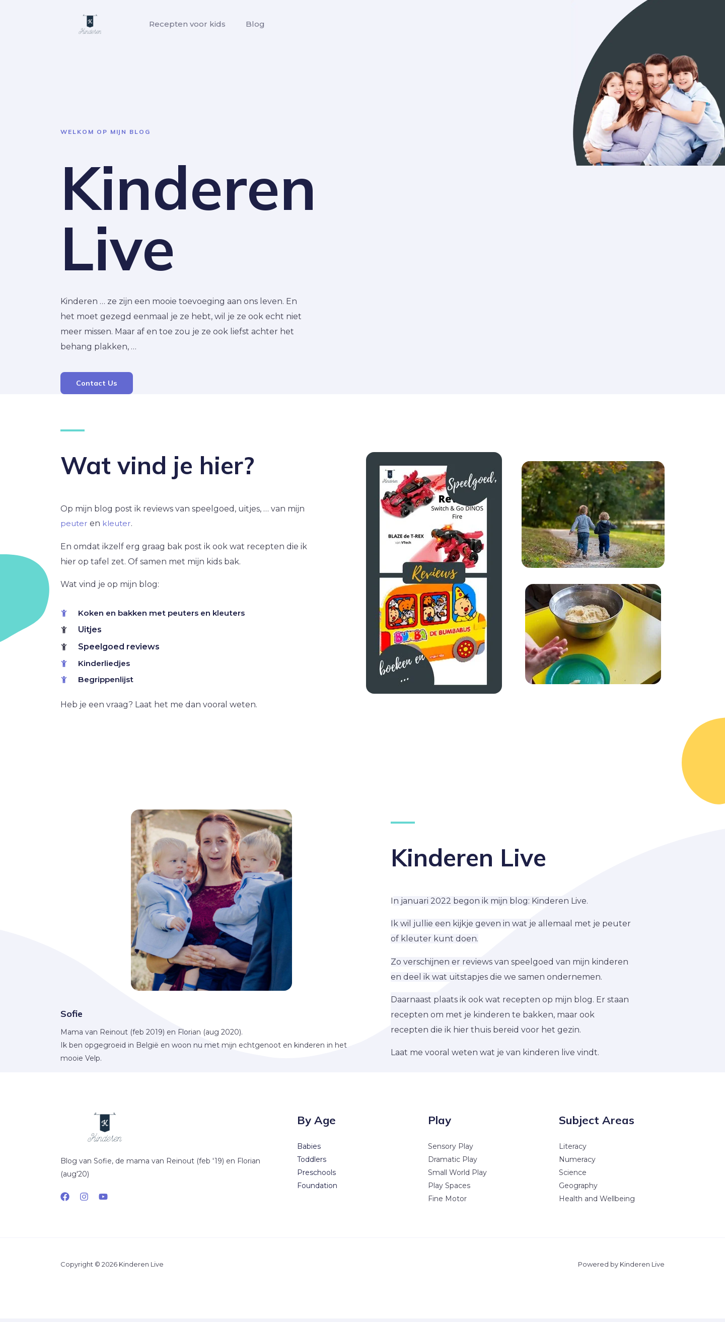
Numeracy (577, 1162)
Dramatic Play (452, 1162)
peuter (74, 525)
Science (573, 1176)
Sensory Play (450, 1149)
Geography (578, 1189)
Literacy (573, 1149)
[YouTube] (103, 1200)
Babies (309, 1149)
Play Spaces (449, 1189)
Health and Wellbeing (597, 1202)
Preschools (316, 1176)
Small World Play (457, 1176)
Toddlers (311, 1162)
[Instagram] (84, 1200)
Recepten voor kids (185, 24)
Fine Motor (447, 1202)
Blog (249, 24)
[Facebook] (64, 1200)
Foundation (317, 1189)
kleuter (119, 525)
